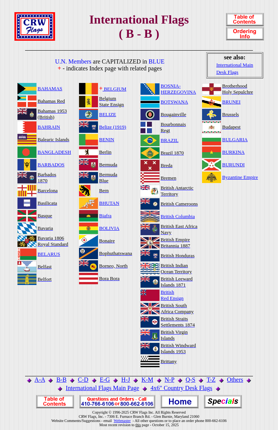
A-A (40, 379)
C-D (83, 379)
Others (235, 379)
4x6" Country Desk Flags (181, 388)
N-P (169, 379)
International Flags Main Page (102, 388)
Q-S (191, 379)
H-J (125, 379)
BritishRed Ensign (172, 295)
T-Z (211, 379)
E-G (105, 379)
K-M (147, 379)
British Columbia (178, 216)
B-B (61, 379)
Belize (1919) (112, 127)
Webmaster (122, 421)
